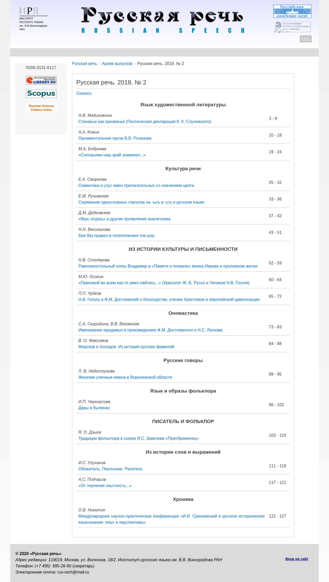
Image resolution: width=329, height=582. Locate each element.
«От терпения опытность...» (105, 485)
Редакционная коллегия (213, 52)
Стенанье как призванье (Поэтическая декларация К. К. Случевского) (144, 121)
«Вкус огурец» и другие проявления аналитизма (124, 219)
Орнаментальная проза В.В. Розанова (114, 138)
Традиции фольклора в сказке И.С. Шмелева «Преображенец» (138, 438)
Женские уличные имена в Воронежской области (125, 377)
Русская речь (84, 63)
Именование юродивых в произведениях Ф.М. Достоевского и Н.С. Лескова (150, 330)
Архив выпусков (162, 52)
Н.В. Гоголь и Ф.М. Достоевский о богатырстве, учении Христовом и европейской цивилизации (169, 299)
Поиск (284, 52)
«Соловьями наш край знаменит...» (111, 155)
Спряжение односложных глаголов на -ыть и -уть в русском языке (141, 202)
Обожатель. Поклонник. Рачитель (110, 469)
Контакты (57, 52)
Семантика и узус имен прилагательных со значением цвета (136, 185)
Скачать (84, 93)
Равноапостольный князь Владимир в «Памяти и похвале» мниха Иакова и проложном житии (168, 266)
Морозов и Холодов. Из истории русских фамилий (126, 347)
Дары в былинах (94, 408)
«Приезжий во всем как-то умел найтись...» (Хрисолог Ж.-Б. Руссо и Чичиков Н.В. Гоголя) (163, 283)
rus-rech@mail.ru (73, 572)
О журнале (26, 52)
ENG (305, 39)
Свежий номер (120, 52)
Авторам (86, 52)
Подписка (258, 52)
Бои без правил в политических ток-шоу (116, 235)
